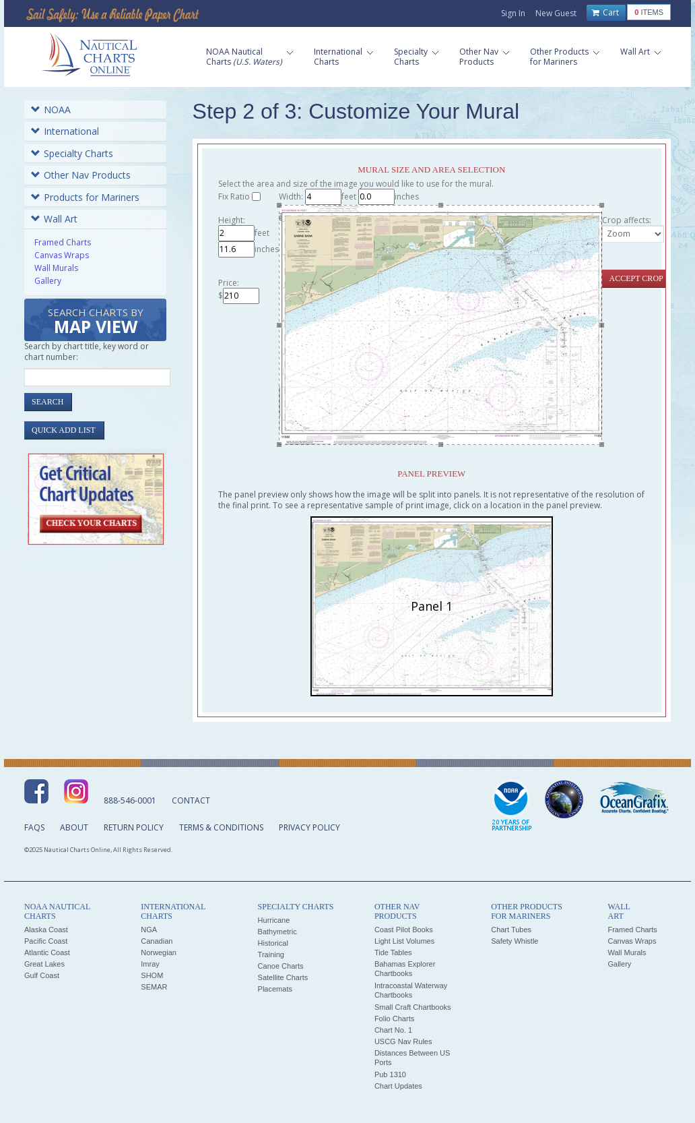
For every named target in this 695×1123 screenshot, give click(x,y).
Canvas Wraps (61, 255)
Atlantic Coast (47, 952)
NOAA (51, 109)
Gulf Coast (41, 975)
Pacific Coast (45, 941)
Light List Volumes (404, 941)
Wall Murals (56, 268)
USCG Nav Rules (403, 1041)
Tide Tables (393, 952)
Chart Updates (398, 1086)
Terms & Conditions (221, 827)
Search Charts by (95, 321)
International (65, 131)
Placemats (275, 989)
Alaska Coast (46, 929)
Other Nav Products (81, 175)
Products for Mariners (85, 197)
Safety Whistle (514, 941)
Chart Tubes (511, 929)
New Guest (555, 13)
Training (271, 954)
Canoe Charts (281, 966)
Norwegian (158, 952)
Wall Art (54, 218)
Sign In (513, 13)
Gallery (47, 280)
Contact (191, 800)
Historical (273, 943)
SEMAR (154, 987)
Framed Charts (62, 242)
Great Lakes (44, 964)
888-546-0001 (130, 800)
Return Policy (134, 827)
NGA (149, 929)
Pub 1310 (390, 1074)
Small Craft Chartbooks (412, 1007)
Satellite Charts (283, 977)
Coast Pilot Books (403, 929)
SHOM (152, 975)
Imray (150, 964)
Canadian (156, 941)
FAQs (34, 827)
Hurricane (274, 920)
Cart (605, 13)
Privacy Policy (309, 827)
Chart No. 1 (393, 1030)
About (74, 827)
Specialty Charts (72, 153)
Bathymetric (277, 932)
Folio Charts (394, 1018)
